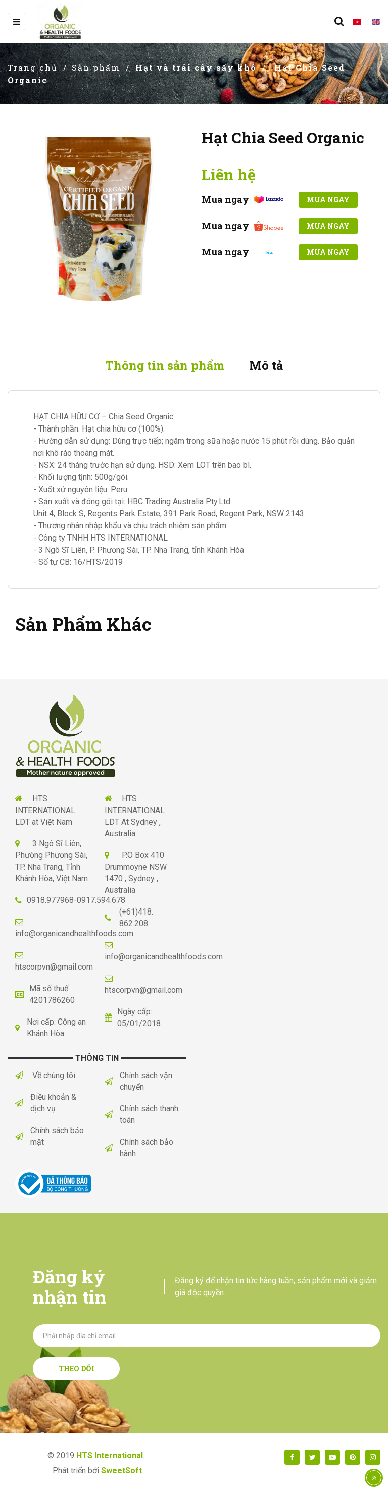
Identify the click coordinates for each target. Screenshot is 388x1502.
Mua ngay (325, 199)
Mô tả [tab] (269, 366)
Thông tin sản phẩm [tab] (163, 366)
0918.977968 (50, 901)
